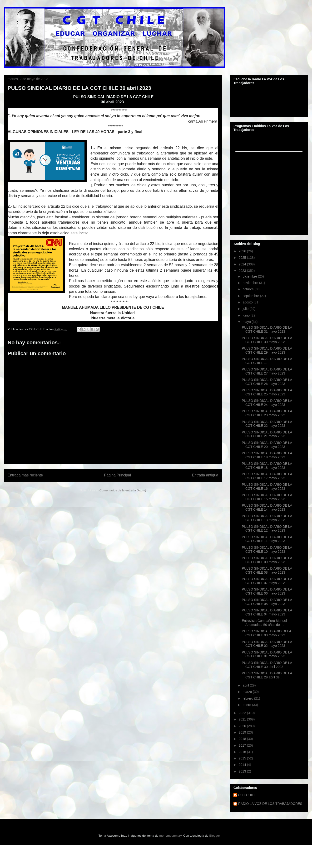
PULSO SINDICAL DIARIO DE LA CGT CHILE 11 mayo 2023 (267, 539)
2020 (243, 726)
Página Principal (117, 475)
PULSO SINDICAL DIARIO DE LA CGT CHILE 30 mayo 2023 (267, 340)
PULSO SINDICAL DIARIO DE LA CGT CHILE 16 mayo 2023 (267, 486)
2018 (243, 739)
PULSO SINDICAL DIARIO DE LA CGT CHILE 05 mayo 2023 (267, 602)
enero (247, 705)
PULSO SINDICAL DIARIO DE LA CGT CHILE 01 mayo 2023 (267, 654)
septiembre (251, 296)
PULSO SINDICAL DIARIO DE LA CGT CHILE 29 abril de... (267, 675)
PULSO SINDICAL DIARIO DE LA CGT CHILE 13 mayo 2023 (267, 518)
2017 (243, 745)
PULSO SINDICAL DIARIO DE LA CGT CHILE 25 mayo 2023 (267, 392)
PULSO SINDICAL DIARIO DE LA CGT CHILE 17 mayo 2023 (267, 476)
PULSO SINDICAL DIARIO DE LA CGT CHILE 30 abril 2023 (267, 665)
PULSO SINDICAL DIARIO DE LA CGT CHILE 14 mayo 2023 (267, 507)
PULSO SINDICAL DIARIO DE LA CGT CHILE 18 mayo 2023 (267, 466)
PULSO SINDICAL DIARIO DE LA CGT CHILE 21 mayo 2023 (267, 434)
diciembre (250, 276)
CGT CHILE (247, 795)
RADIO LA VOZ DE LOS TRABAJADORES (270, 804)
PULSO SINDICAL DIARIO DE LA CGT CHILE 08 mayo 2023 (267, 570)
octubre (249, 289)
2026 (243, 251)
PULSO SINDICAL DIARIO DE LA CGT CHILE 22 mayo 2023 (267, 424)
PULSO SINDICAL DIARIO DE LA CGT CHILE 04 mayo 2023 (267, 612)
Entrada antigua (205, 475)
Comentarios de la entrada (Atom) (122, 490)
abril (246, 685)
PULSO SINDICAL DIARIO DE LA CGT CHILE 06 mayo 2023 (267, 591)
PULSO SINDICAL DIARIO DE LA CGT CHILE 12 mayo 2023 (267, 529)
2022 (243, 713)
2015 (243, 758)
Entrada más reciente (25, 475)
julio (246, 309)
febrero (248, 698)
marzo (248, 692)
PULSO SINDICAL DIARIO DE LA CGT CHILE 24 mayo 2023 (267, 403)
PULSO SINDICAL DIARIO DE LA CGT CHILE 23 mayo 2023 (267, 413)
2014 (243, 765)
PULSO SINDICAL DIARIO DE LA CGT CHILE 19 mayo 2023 (267, 455)
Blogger (214, 835)
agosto (248, 302)
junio (246, 315)
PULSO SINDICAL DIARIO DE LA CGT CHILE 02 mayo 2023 (267, 644)
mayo (247, 322)
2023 (243, 271)
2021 (243, 719)
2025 (243, 257)
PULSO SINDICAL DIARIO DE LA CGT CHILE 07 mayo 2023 (267, 581)
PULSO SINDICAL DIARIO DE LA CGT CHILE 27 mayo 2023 (267, 371)
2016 (243, 752)
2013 (243, 771)
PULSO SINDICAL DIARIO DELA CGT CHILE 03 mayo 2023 (266, 633)
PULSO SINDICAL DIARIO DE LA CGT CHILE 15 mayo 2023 (267, 497)
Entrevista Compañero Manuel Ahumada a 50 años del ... (264, 623)
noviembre (251, 283)
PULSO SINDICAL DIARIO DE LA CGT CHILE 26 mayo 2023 (267, 382)
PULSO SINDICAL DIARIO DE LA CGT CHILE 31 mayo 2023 (267, 329)
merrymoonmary (170, 835)
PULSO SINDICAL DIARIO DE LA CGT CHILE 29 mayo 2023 (267, 350)
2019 (243, 732)
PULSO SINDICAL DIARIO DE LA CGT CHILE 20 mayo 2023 (267, 445)
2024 (243, 264)
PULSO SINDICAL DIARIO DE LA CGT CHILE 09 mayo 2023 (267, 560)
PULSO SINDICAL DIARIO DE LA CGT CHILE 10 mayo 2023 (267, 549)
